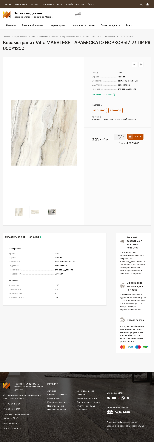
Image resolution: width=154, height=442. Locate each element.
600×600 (115, 110)
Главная (7, 4)
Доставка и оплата (52, 4)
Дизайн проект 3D (75, 4)
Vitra (33, 37)
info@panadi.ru (10, 423)
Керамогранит (20, 37)
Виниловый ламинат (57, 394)
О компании (21, 4)
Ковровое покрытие (57, 402)
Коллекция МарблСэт (48, 37)
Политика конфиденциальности (122, 422)
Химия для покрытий (87, 398)
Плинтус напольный (86, 406)
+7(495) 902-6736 (11, 404)
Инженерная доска (56, 409)
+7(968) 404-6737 (11, 409)
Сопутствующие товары (88, 402)
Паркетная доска (55, 406)
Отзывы (34, 4)
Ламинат (51, 391)
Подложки (82, 409)
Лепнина (81, 394)
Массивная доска (85, 391)
